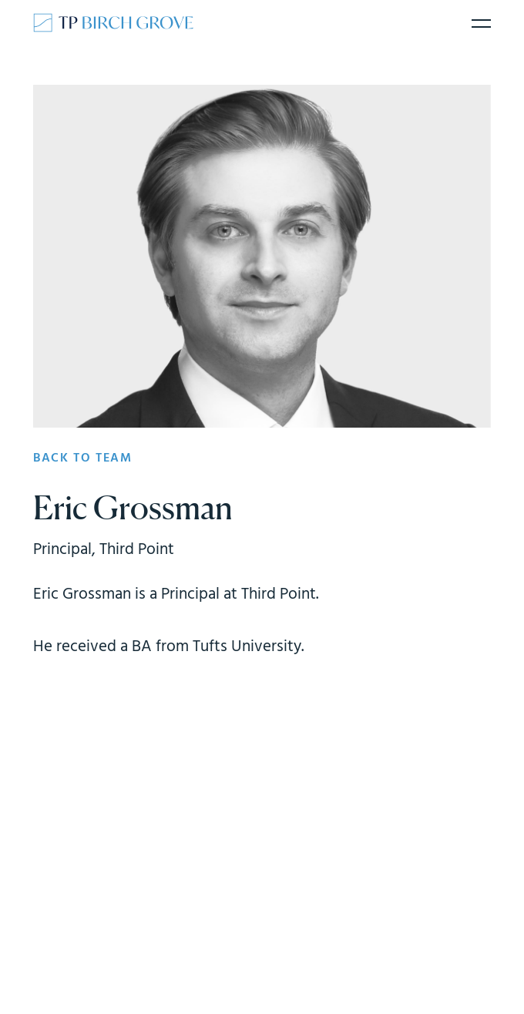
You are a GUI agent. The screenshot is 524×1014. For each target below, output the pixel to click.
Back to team (82, 458)
